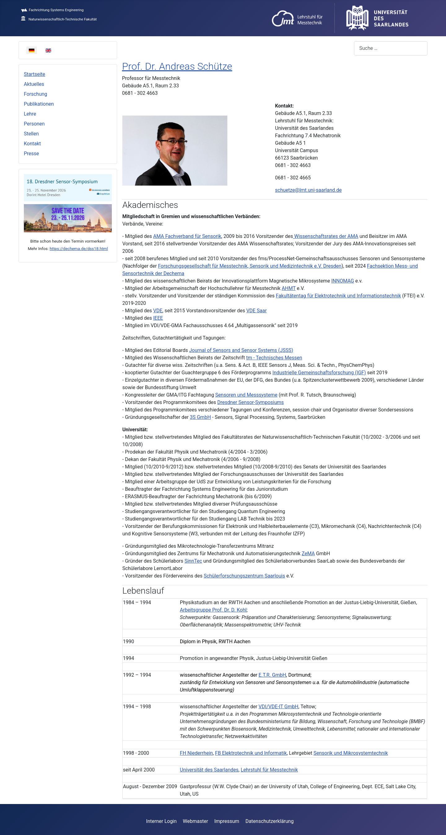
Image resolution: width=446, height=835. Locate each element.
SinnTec (193, 561)
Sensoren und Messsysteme (246, 395)
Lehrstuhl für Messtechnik (269, 770)
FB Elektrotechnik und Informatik (251, 753)
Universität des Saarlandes (209, 770)
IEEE (158, 318)
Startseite (34, 74)
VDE (157, 311)
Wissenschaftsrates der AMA (325, 236)
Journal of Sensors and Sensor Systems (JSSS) (241, 350)
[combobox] (390, 48)
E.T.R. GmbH (272, 675)
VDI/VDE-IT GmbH (279, 707)
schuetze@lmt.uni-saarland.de (308, 190)
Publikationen (39, 104)
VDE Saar (256, 311)
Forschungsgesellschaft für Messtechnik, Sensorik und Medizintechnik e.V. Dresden (249, 266)
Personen (34, 124)
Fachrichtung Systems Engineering (52, 10)
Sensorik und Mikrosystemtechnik (350, 753)
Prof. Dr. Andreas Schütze (177, 66)
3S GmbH (200, 417)
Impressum (226, 821)
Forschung (35, 94)
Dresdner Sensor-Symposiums (250, 402)
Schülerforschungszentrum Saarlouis (244, 576)
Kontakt (32, 144)
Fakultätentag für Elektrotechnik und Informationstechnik (338, 296)
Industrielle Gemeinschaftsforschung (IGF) (319, 373)
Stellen (31, 134)
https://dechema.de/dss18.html (79, 248)
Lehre (30, 114)
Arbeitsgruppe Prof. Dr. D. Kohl (213, 610)
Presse (31, 153)
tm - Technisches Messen (274, 358)
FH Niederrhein (196, 753)
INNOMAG (342, 281)
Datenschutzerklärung (269, 821)
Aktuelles (34, 84)
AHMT (289, 288)
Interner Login (161, 821)
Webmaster (195, 821)
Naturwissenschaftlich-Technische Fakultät (59, 19)
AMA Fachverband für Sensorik (187, 236)
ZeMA (308, 553)
